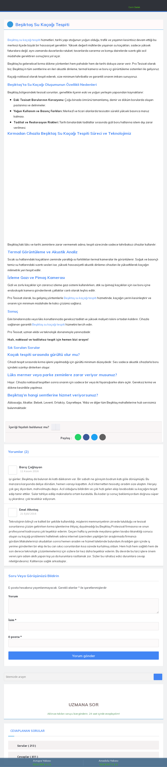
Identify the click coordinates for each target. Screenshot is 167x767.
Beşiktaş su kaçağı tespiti (24, 40)
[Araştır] (158, 677)
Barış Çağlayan (30, 467)
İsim (12, 620)
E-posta (15, 637)
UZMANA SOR (83, 701)
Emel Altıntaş (28, 510)
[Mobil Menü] (8, 6)
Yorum (13, 596)
